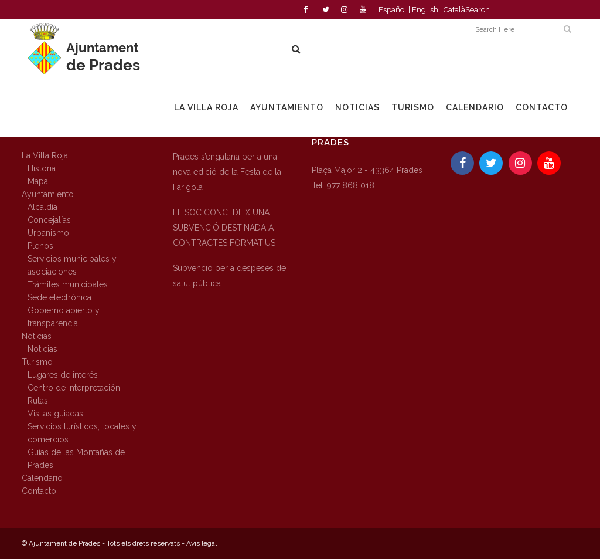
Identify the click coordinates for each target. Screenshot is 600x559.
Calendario (42, 478)
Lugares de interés (63, 375)
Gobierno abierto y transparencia (64, 317)
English (425, 9)
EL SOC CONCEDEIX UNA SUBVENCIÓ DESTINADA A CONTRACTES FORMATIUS (224, 228)
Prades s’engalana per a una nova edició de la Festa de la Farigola (227, 172)
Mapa (38, 181)
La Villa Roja (45, 155)
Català (454, 9)
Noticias (37, 336)
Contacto (39, 491)
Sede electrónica (59, 297)
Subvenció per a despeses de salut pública (229, 275)
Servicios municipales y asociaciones (72, 265)
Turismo (37, 362)
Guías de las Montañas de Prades (76, 459)
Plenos (40, 245)
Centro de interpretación (74, 387)
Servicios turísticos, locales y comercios (82, 433)
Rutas (38, 400)
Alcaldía (42, 207)
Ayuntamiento (48, 194)
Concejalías (49, 220)
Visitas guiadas (55, 413)
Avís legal (201, 543)
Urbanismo (48, 233)
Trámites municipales (68, 284)
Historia (42, 168)
